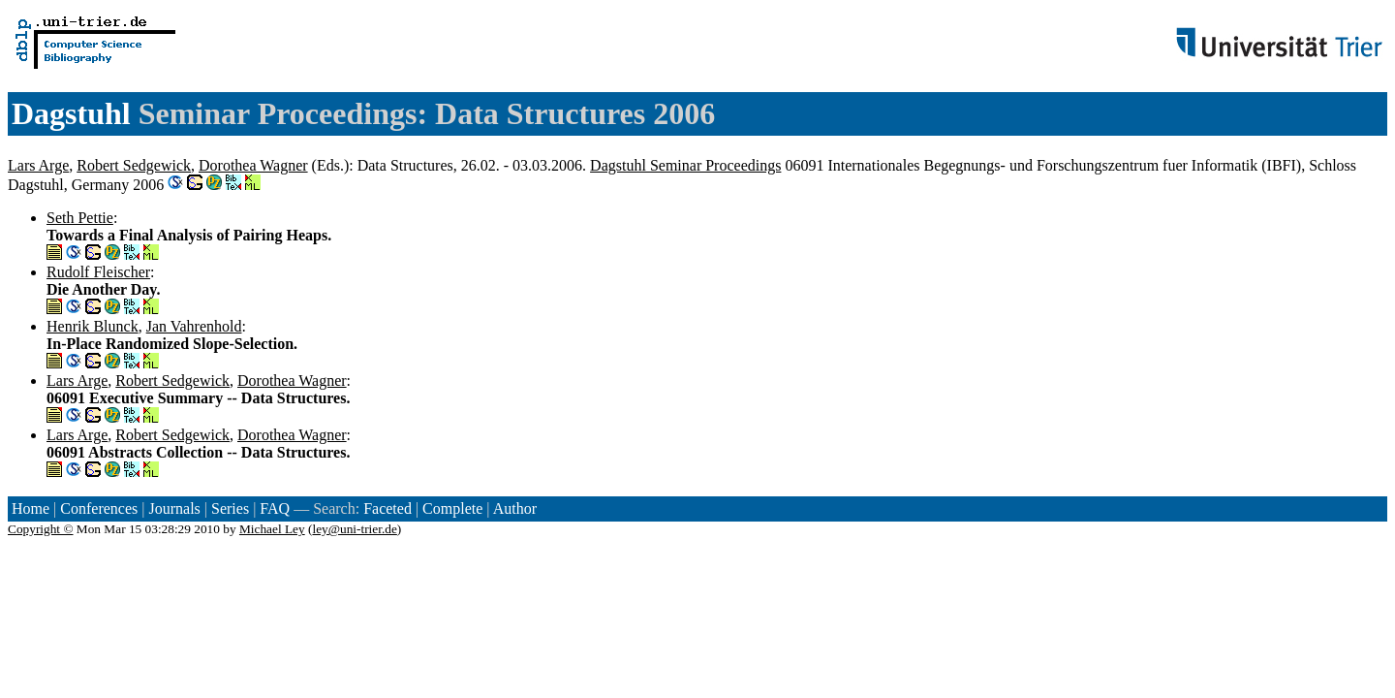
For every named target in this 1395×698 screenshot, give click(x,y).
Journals (174, 508)
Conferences (99, 508)
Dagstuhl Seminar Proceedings (685, 165)
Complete (452, 508)
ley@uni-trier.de (354, 529)
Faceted (387, 508)
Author (515, 508)
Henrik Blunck (92, 326)
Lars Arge (38, 165)
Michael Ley (272, 529)
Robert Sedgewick (134, 165)
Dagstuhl (71, 113)
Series (230, 508)
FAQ (275, 508)
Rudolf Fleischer (98, 272)
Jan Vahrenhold (194, 326)
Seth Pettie (79, 217)
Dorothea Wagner (253, 165)
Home (30, 508)
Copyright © (41, 529)
